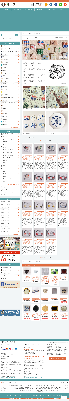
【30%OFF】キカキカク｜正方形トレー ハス (26, 314)
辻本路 (4, 81)
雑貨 (4, 195)
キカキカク (5, 56)
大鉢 (5, 176)
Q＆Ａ (3, 278)
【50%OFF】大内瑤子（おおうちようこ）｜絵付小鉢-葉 (64, 297)
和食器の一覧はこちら (13, 184)
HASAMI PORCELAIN (8, 97)
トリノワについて (7, 270)
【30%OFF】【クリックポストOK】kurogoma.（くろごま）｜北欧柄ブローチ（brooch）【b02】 (27, 157)
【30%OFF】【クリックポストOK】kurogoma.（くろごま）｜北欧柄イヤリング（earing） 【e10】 (51, 241)
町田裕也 (5, 116)
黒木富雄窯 (5, 59)
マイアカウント (17, 395)
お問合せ (4, 275)
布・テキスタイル (7, 189)
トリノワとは (61, 0)
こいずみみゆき (7, 62)
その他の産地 (4, 231)
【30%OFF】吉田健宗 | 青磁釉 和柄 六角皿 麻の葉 (64, 314)
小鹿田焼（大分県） (6, 228)
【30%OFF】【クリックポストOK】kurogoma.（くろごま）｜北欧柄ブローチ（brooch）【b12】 (63, 157)
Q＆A (66, 0)
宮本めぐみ (5, 124)
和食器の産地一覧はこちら (12, 234)
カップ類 (5, 136)
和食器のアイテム (29, 9)
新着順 (33, 137)
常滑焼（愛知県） (5, 226)
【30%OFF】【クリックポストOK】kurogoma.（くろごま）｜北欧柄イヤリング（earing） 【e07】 (27, 241)
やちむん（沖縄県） (6, 204)
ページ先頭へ (64, 397)
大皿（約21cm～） (8, 157)
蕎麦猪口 (6, 141)
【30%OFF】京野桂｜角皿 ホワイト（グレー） (54, 297)
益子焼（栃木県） (5, 209)
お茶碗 (4, 165)
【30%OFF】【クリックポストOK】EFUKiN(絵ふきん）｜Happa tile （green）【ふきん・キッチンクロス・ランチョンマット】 (55, 280)
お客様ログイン (6, 267)
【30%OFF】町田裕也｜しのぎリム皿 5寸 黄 (45, 314)
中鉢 (5, 173)
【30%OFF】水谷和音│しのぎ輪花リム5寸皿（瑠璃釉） (36, 315)
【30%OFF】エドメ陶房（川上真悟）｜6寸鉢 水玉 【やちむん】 (26, 297)
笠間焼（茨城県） (5, 218)
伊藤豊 (4, 46)
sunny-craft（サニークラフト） (11, 73)
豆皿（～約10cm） (8, 149)
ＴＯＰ (5, 9)
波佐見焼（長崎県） (6, 201)
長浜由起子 (5, 92)
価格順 (29, 137)
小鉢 (5, 171)
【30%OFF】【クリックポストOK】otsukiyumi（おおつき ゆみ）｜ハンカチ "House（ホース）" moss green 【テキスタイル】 (45, 279)
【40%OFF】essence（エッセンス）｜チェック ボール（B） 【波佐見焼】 (36, 278)
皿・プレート (6, 147)
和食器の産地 (40, 9)
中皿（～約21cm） (8, 155)
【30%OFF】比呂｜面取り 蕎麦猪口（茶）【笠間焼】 (26, 278)
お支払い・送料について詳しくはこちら (57, 342)
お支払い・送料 (52, 9)
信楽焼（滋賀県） (5, 223)
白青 (4, 75)
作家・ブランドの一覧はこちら (11, 127)
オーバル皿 (7, 160)
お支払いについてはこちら (8, 377)
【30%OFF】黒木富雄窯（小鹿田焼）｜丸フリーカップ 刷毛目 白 (45, 297)
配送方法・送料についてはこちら (33, 377)
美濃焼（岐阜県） (5, 207)
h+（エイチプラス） (8, 48)
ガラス (4, 187)
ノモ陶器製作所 (7, 94)
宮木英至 (5, 121)
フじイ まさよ (6, 111)
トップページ (9, 395)
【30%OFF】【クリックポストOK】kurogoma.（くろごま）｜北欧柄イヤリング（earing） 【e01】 (27, 213)
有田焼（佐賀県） (5, 215)
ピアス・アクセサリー (8, 192)
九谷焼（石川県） (5, 212)
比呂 (4, 105)
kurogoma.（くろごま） (35, 33)
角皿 (5, 163)
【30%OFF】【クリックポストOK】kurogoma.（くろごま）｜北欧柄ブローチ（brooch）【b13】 (27, 185)
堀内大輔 (5, 113)
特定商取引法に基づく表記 (49, 395)
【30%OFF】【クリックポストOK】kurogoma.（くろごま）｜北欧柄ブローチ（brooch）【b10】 (39, 157)
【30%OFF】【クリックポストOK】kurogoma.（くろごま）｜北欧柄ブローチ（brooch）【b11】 (51, 157)
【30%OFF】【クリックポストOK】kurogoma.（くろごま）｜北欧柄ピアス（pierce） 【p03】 (51, 185)
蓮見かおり (5, 100)
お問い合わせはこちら (57, 358)
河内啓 (4, 54)
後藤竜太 (5, 70)
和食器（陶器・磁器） (8, 134)
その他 (4, 181)
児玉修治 (5, 65)
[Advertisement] (34, 22)
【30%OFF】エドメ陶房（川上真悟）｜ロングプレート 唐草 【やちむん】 (36, 298)
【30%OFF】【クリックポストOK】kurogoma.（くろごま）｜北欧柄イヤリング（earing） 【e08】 (39, 241)
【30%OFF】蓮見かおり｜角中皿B (64, 277)
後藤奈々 (5, 67)
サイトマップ (60, 395)
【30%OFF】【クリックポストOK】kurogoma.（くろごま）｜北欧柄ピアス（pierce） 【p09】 (63, 185)
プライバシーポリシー (36, 395)
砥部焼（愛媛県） (5, 220)
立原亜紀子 (5, 78)
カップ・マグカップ (9, 139)
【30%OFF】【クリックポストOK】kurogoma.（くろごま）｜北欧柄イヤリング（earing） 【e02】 (39, 213)
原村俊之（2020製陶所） (9, 102)
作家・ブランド (17, 9)
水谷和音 (5, 119)
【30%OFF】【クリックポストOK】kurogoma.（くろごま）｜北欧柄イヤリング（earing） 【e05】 (63, 213)
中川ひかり (5, 89)
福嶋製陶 (5, 108)
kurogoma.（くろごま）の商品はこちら (57, 37)
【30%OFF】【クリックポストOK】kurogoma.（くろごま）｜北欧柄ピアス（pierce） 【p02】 (39, 185)
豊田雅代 (5, 86)
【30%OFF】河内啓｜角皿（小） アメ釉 (54, 314)
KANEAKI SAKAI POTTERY (10, 51)
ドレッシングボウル (9, 179)
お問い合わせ (63, 9)
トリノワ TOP (25, 33)
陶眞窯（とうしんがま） (9, 83)
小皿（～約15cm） (8, 152)
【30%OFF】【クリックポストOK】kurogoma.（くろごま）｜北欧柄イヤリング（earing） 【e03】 (51, 213)
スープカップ (7, 144)
